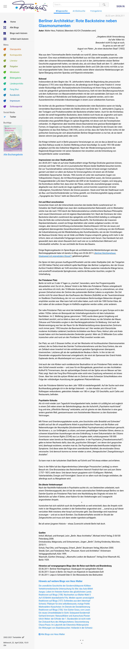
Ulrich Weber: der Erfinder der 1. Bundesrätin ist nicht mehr (65, 619)
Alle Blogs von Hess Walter (52, 634)
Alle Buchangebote (13, 154)
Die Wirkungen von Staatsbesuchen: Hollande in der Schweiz (65, 628)
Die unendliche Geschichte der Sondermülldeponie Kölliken (65, 586)
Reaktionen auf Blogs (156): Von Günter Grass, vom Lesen (64, 610)
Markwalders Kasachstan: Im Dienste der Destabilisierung (64, 607)
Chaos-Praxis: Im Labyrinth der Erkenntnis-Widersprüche (64, 625)
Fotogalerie (96, 11)
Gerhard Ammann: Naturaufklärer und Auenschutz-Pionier (64, 616)
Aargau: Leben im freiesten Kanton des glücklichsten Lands (65, 592)
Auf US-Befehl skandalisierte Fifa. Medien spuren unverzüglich (66, 598)
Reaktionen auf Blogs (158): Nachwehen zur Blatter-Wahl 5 (65, 595)
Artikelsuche (79, 11)
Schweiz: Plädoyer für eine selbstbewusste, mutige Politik (64, 604)
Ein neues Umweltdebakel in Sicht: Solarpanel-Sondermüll (64, 613)
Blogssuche (62, 11)
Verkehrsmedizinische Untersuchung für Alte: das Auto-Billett (66, 589)
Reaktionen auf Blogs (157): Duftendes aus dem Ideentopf (64, 601)
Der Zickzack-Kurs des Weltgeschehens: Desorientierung (64, 622)
